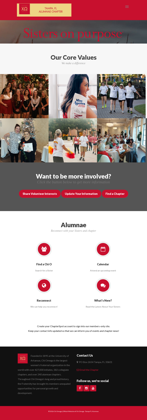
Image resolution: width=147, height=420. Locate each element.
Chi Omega (58, 411)
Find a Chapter (115, 193)
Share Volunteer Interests (40, 193)
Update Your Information (81, 193)
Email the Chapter (88, 369)
